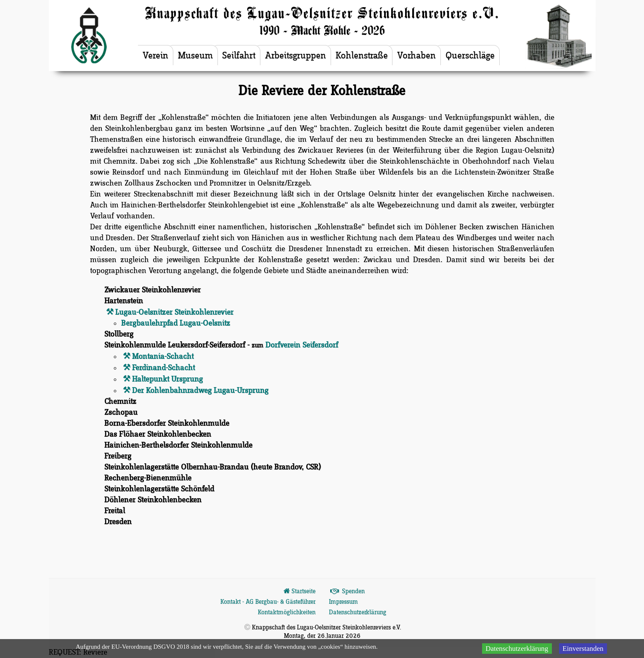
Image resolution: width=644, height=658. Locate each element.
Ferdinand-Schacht (163, 367)
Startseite (298, 591)
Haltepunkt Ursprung (167, 379)
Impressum (343, 602)
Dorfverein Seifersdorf (301, 345)
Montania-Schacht (162, 356)
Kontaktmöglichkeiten (286, 612)
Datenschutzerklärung (357, 612)
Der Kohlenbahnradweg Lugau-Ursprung (200, 390)
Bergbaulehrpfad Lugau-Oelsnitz (175, 323)
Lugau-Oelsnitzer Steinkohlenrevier (174, 312)
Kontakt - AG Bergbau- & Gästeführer (267, 602)
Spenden (347, 591)
